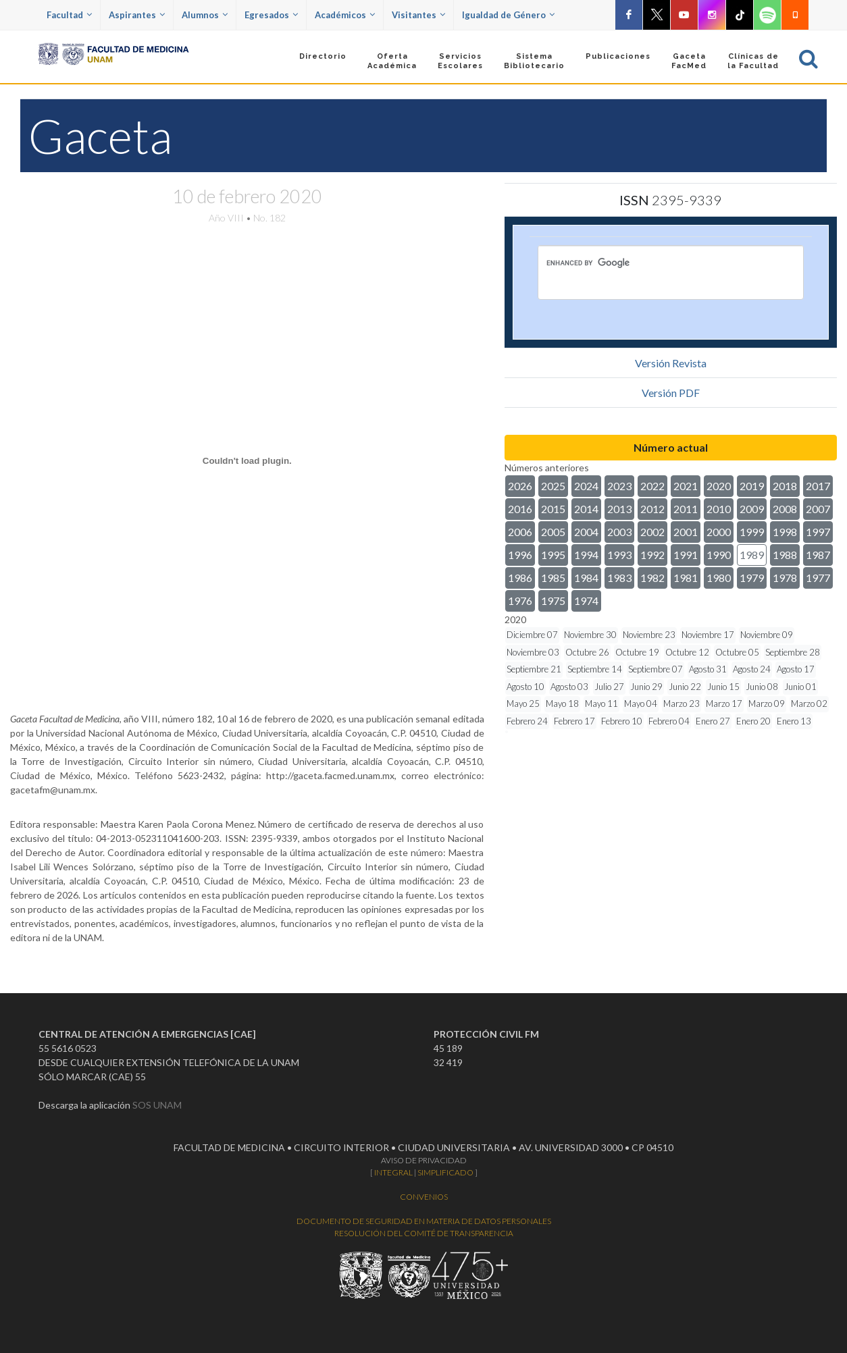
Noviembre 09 (766, 634)
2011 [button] (685, 508)
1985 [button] (553, 577)
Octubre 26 (587, 652)
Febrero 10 (621, 721)
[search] (646, 263)
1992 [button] (652, 554)
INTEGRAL (393, 1172)
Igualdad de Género (508, 15)
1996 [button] (520, 554)
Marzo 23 (681, 703)
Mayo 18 (562, 703)
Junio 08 (762, 686)
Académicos (345, 15)
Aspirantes (137, 15)
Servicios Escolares (460, 61)
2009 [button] (752, 508)
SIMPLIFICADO (445, 1172)
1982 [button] (652, 577)
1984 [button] (586, 577)
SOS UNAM (157, 1105)
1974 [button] (586, 600)
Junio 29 (646, 686)
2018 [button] (785, 485)
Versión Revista (671, 362)
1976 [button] (520, 600)
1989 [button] (752, 554)
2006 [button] (520, 531)
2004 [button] (586, 531)
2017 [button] (818, 485)
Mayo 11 (601, 703)
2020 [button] (719, 485)
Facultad (69, 15)
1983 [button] (619, 577)
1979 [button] (752, 577)
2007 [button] (818, 508)
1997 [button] (818, 531)
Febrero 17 (574, 721)
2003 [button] (619, 531)
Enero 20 (753, 721)
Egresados (271, 15)
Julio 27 (609, 686)
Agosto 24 (752, 669)
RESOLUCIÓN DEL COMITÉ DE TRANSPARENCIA (423, 1233)
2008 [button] (785, 508)
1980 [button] (719, 577)
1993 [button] (619, 554)
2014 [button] (586, 508)
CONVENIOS (424, 1197)
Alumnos (205, 15)
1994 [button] (586, 554)
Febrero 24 (527, 721)
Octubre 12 (687, 652)
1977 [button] (818, 577)
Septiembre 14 (594, 669)
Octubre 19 (637, 652)
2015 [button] (553, 508)
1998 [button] (785, 531)
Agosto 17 (796, 669)
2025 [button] (553, 485)
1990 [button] (719, 554)
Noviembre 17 (708, 634)
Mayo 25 (523, 703)
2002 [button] (652, 531)
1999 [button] (752, 531)
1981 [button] (685, 577)
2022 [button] (652, 485)
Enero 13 (794, 721)
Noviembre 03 (533, 652)
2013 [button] (619, 508)
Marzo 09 (766, 703)
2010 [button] (719, 508)
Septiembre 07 (655, 669)
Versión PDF (671, 392)
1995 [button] (553, 554)
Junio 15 (723, 686)
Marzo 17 (724, 703)
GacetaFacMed (689, 61)
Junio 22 (685, 686)
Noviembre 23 (649, 634)
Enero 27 (713, 721)
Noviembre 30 (590, 634)
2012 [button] (652, 508)
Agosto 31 (708, 669)
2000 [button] (719, 531)
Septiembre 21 (534, 669)
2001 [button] (685, 531)
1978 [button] (785, 577)
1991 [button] (685, 554)
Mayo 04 (640, 703)
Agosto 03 (569, 686)
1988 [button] (785, 554)
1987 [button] (818, 554)
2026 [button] (520, 485)
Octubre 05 (737, 652)
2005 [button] (553, 531)
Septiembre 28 (792, 652)
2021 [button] (685, 485)
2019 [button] (752, 485)
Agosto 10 (525, 686)
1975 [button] (553, 600)
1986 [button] (520, 577)
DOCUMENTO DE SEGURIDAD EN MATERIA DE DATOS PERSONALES (424, 1221)
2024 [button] (586, 485)
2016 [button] (520, 508)
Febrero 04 (669, 721)
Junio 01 (800, 686)
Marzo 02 (809, 703)
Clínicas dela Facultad (753, 61)
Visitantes (418, 15)
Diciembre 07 (532, 634)
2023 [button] (619, 485)
